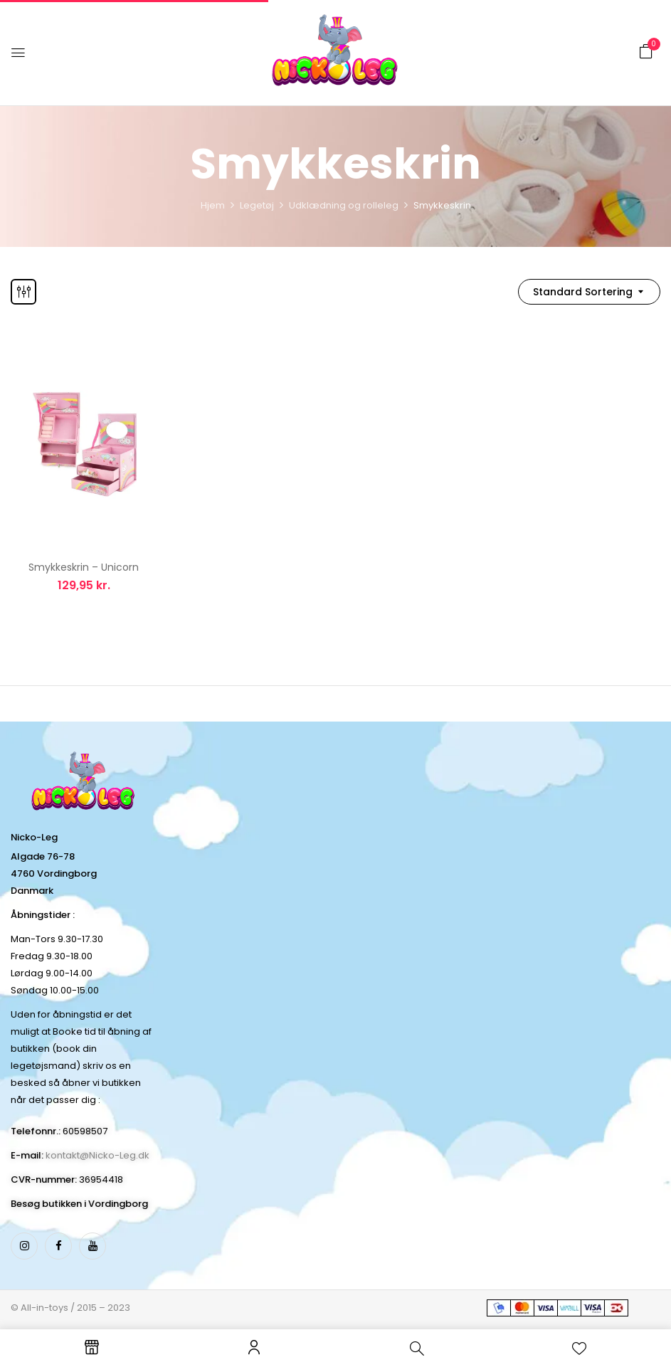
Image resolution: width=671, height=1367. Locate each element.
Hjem (213, 205)
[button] (646, 51)
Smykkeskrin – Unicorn (83, 567)
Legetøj (257, 205)
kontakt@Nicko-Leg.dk (97, 1155)
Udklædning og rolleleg (343, 205)
